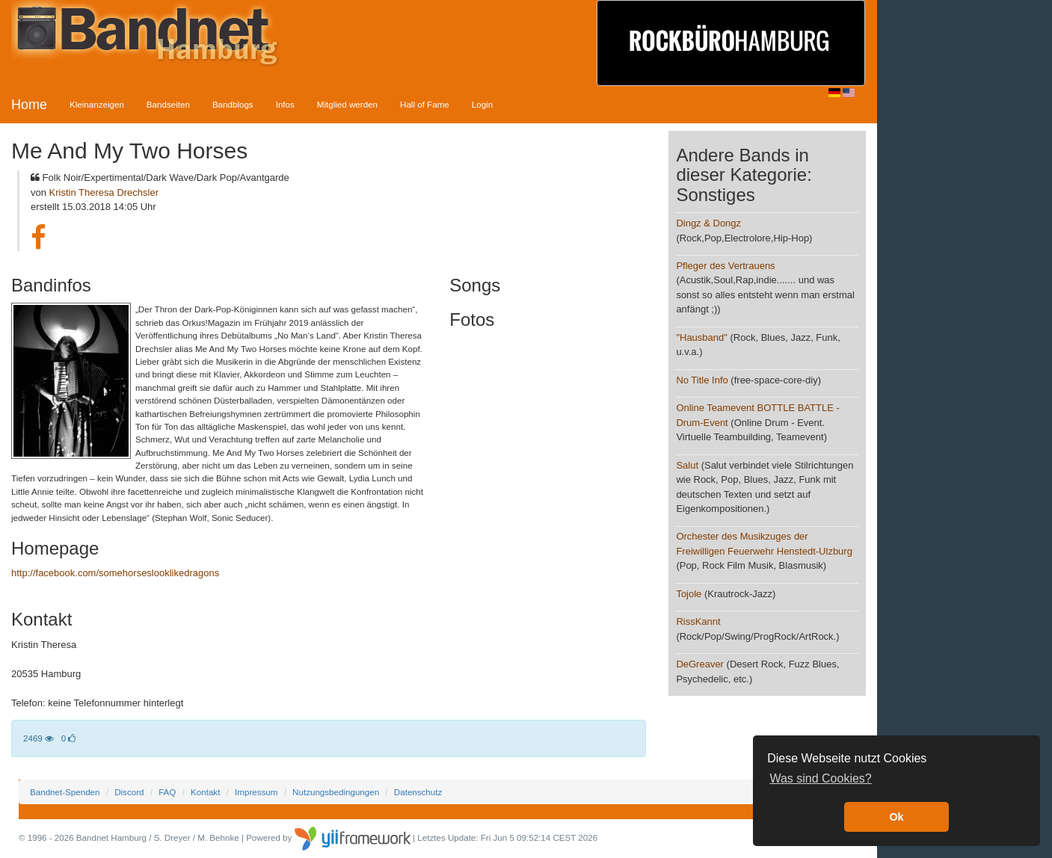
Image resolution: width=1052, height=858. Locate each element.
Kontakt (205, 792)
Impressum (256, 792)
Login (482, 104)
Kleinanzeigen (97, 104)
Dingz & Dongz (708, 223)
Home (29, 104)
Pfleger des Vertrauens (725, 265)
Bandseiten (168, 104)
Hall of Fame (424, 104)
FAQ (167, 792)
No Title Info (702, 380)
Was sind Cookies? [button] (820, 778)
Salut (687, 465)
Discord (129, 792)
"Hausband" (702, 337)
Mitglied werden (347, 104)
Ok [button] (896, 817)
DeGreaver (700, 664)
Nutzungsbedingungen (335, 792)
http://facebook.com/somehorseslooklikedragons (115, 572)
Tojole (688, 593)
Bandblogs (232, 104)
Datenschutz (418, 792)
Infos (285, 104)
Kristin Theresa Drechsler (104, 192)
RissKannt (698, 621)
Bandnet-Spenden (64, 792)
